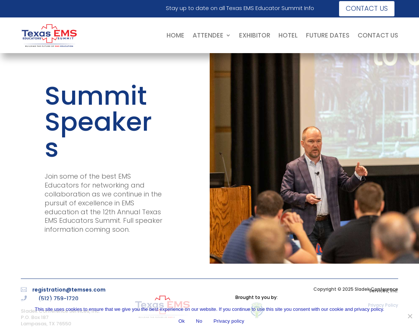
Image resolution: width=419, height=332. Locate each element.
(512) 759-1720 (58, 298)
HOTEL (288, 35)
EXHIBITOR (254, 35)
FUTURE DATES (327, 35)
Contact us (367, 8)
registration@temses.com (69, 289)
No (199, 321)
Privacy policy (228, 321)
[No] (409, 316)
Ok (181, 321)
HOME (175, 35)
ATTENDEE (208, 35)
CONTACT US (378, 35)
